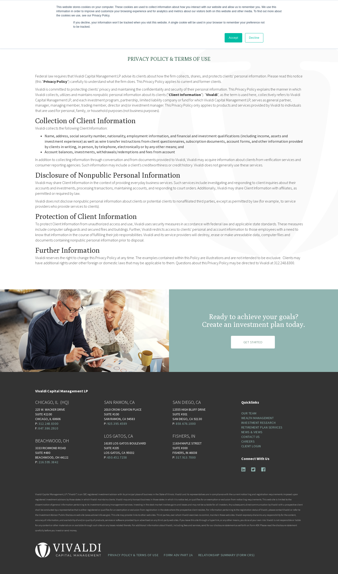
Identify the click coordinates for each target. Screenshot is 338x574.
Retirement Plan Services (262, 427)
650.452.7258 (117, 457)
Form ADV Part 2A (178, 555)
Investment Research (258, 423)
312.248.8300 (48, 423)
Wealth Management (257, 418)
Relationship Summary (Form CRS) (226, 555)
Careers (248, 441)
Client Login (251, 446)
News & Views (252, 432)
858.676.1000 (186, 423)
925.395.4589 (117, 423)
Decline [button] (254, 37)
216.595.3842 (48, 462)
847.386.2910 (48, 428)
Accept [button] (233, 37)
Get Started (253, 342)
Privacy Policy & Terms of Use (133, 555)
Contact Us (250, 437)
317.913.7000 (186, 457)
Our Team (249, 413)
